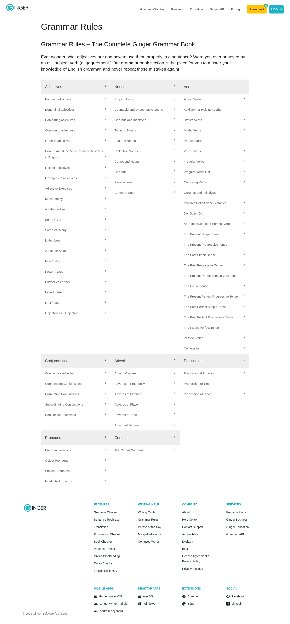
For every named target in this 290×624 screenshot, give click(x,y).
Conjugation (192, 348)
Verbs (188, 87)
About (186, 512)
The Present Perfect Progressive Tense (211, 296)
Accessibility (190, 534)
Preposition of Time (197, 383)
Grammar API (235, 534)
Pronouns (53, 438)
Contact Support (192, 527)
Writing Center (147, 512)
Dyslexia (187, 541)
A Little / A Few (55, 209)
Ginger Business (237, 519)
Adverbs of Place (126, 404)
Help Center (190, 519)
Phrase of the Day (149, 527)
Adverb (120, 361)
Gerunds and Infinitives (130, 120)
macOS (148, 596)
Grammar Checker (152, 9)
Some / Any (53, 219)
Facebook (238, 596)
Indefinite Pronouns (58, 481)
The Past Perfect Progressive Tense (208, 317)
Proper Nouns (124, 99)
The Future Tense (196, 286)
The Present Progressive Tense (205, 244)
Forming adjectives (58, 99)
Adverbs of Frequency (129, 383)
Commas (121, 438)
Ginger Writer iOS (110, 596)
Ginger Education (237, 527)
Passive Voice (193, 338)
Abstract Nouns (125, 140)
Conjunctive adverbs (59, 373)
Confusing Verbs (195, 182)
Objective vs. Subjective (61, 313)
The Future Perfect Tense (201, 327)
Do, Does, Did (193, 213)
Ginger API (217, 9)
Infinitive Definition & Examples (205, 203)
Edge (191, 603)
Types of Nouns (125, 130)
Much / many (54, 199)
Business (177, 9)
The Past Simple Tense (200, 255)
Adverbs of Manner (127, 394)
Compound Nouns (127, 161)
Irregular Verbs (194, 161)
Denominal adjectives (60, 109)
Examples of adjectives (61, 178)
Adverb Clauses (125, 373)
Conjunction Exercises (60, 415)
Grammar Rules (148, 519)
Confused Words (149, 541)
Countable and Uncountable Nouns (138, 109)
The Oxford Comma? (128, 450)
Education (196, 9)
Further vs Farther (57, 282)
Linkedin (237, 603)
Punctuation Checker (107, 534)
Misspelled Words (149, 534)
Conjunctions (56, 361)
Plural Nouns (123, 182)
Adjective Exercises (58, 188)
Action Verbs (192, 99)
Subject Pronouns (57, 471)
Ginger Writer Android (113, 603)
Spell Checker (103, 541)
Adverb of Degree (126, 425)
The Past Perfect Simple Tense (205, 307)
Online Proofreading (107, 556)
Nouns (119, 87)
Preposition (193, 361)
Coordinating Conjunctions (63, 383)
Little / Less (53, 240)
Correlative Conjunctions (62, 394)
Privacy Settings (192, 568)
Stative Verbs (193, 120)
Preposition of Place (197, 394)
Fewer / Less (54, 271)
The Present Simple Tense (202, 234)
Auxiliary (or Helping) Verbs (203, 109)
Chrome (193, 596)
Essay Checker (103, 563)
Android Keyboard (111, 611)
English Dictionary (105, 571)
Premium (258, 8)
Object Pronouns (56, 460)
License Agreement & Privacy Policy (196, 558)
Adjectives (53, 87)
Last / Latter (53, 302)
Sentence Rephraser (107, 519)
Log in (276, 9)
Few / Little (52, 261)
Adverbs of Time (125, 415)
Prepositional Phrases (199, 373)
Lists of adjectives (57, 167)
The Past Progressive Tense (203, 265)
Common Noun (124, 192)
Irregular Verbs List (197, 172)
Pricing (235, 9)
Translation (101, 527)
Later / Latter (54, 292)
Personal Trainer (104, 548)
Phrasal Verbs (193, 140)
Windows (149, 603)
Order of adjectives (58, 140)
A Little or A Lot (55, 251)
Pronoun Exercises (58, 450)
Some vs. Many (56, 230)
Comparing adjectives (60, 120)
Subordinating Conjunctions (64, 404)
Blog (185, 548)
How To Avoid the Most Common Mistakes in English (74, 154)
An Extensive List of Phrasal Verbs (207, 224)
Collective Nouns (126, 151)
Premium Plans (236, 512)
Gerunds (120, 172)
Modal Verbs (192, 130)
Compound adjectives (60, 130)
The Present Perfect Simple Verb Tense (211, 275)
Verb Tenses (192, 151)
